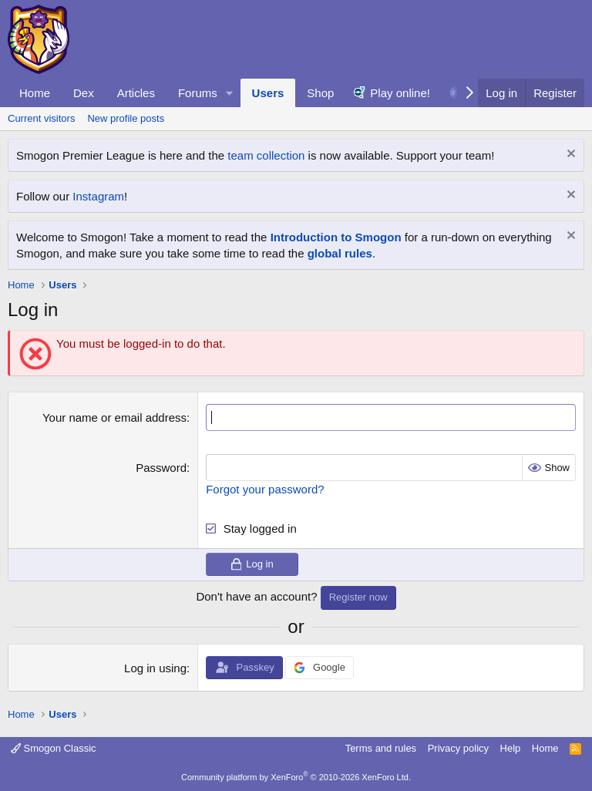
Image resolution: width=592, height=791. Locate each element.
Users (268, 92)
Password (161, 467)
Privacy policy (458, 748)
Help (510, 748)
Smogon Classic (53, 748)
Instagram (98, 196)
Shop (320, 92)
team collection (265, 155)
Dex (83, 92)
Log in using (155, 668)
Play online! (400, 92)
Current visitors (41, 118)
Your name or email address (114, 417)
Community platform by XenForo (296, 777)
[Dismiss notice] (569, 155)
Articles (136, 92)
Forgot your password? (265, 489)
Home (34, 92)
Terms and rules (380, 748)
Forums (197, 92)
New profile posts (125, 118)
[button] (229, 93)
